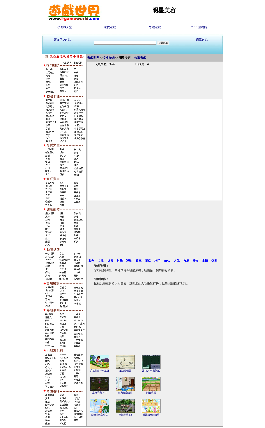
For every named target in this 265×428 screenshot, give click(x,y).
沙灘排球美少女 (99, 414)
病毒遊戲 (202, 39)
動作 (91, 260)
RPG (167, 260)
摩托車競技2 (125, 414)
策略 (148, 260)
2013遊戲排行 (200, 27)
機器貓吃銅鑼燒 (151, 414)
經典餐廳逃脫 (125, 392)
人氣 (177, 260)
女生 (101, 260)
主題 (205, 260)
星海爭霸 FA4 (99, 392)
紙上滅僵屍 (125, 370)
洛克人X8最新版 (151, 370)
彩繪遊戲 (155, 27)
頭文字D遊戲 (62, 39)
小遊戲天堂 (64, 27)
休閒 (214, 260)
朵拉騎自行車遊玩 (99, 370)
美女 (196, 260)
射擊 (120, 260)
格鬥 (157, 260)
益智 (110, 260)
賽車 (139, 260)
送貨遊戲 (110, 27)
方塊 (186, 260)
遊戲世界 (93, 57)
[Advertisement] (155, 78)
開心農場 (151, 392)
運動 (129, 260)
